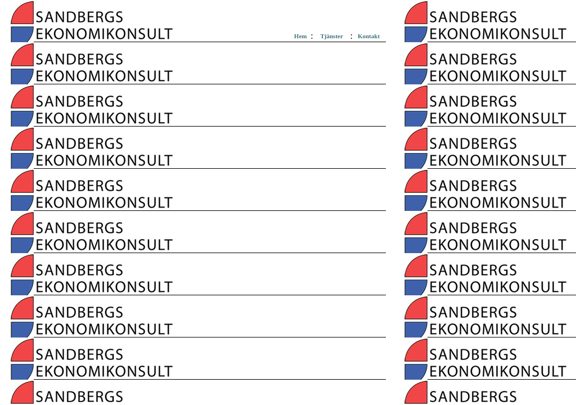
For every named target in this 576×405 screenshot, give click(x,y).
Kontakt (369, 36)
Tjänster (331, 36)
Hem (300, 36)
